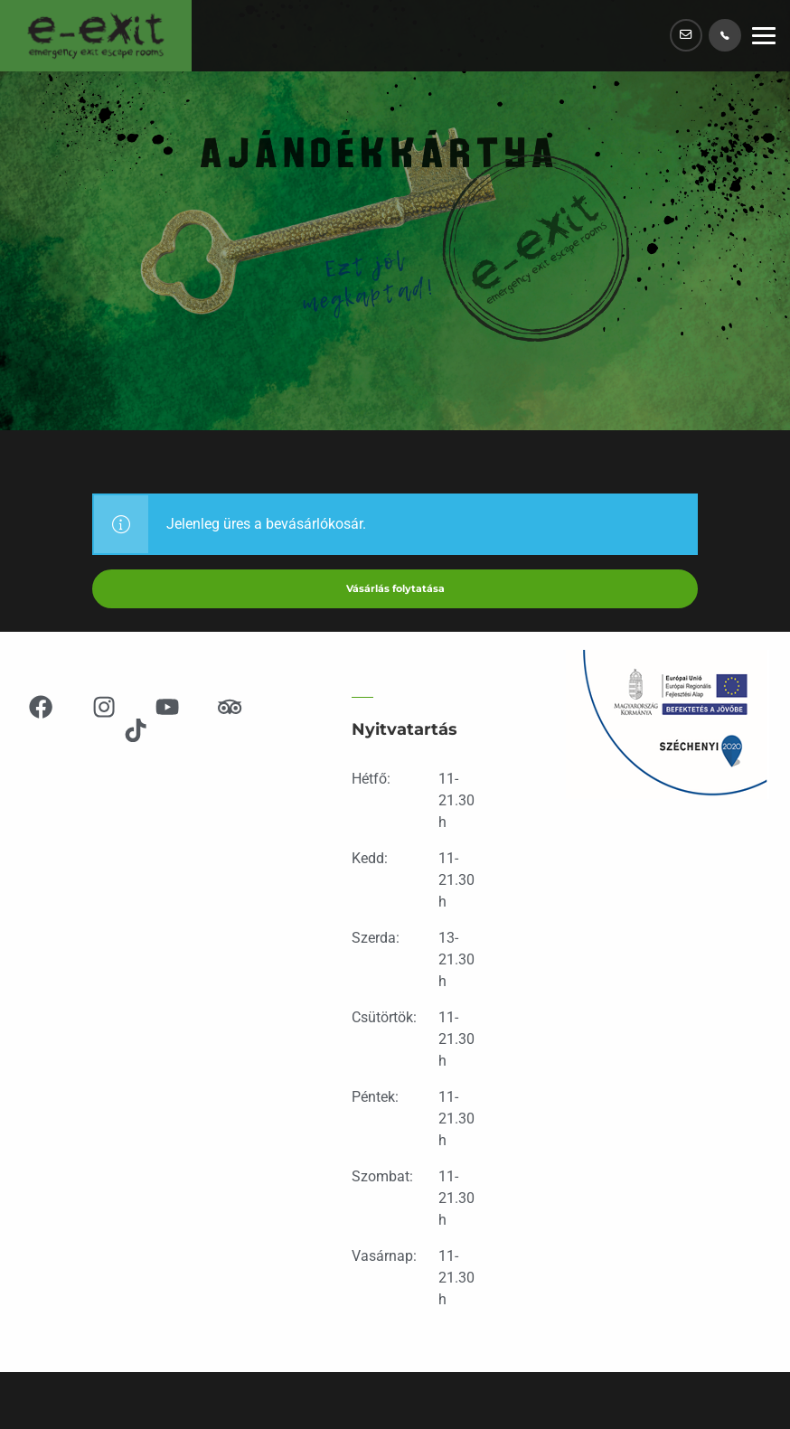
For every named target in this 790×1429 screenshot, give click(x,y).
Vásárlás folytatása (395, 590)
